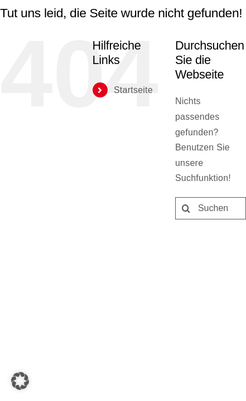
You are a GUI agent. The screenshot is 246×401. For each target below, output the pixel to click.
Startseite (45, 186)
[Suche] (11, 304)
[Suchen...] (123, 304)
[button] (20, 381)
